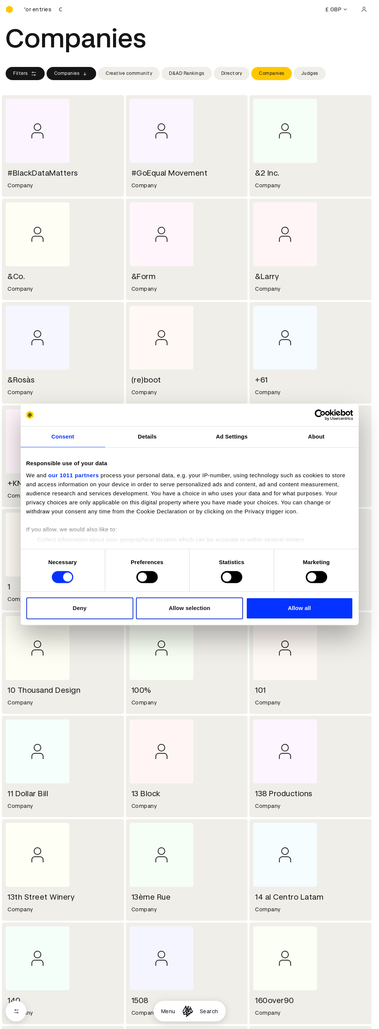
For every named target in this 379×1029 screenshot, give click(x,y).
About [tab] (316, 436)
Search (209, 1011)
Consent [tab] (62, 436)
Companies (71, 73)
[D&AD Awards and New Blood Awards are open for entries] (43, 9)
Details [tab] (147, 436)
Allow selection (189, 608)
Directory (231, 73)
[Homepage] (187, 1011)
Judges (309, 73)
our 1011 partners (73, 475)
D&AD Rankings (186, 73)
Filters (25, 73)
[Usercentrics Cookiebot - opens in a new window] (320, 414)
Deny (79, 608)
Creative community (129, 73)
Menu (168, 1011)
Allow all (299, 608)
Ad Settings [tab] (232, 436)
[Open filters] (16, 1011)
